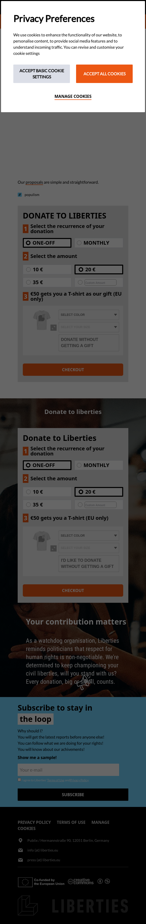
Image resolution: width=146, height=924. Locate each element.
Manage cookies (73, 96)
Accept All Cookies (105, 73)
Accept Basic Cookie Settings (41, 73)
